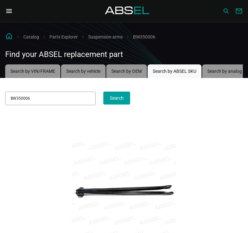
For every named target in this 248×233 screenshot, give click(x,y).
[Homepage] (127, 11)
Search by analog (224, 71)
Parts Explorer (63, 36)
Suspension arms (105, 36)
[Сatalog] (226, 11)
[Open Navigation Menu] (9, 11)
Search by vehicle (83, 71)
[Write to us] (239, 11)
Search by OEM (126, 71)
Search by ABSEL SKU (174, 71)
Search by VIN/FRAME (32, 71)
